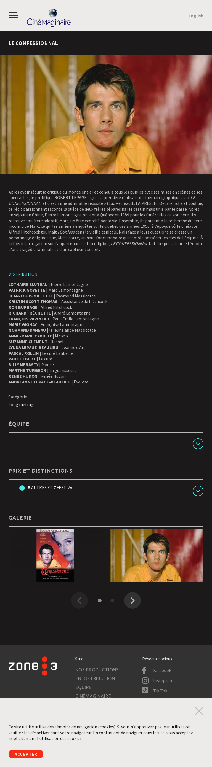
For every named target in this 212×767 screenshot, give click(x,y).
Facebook (162, 670)
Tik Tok (160, 690)
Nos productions (97, 669)
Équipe (83, 687)
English (196, 15)
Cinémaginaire (93, 696)
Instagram (163, 680)
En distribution (95, 678)
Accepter (26, 754)
